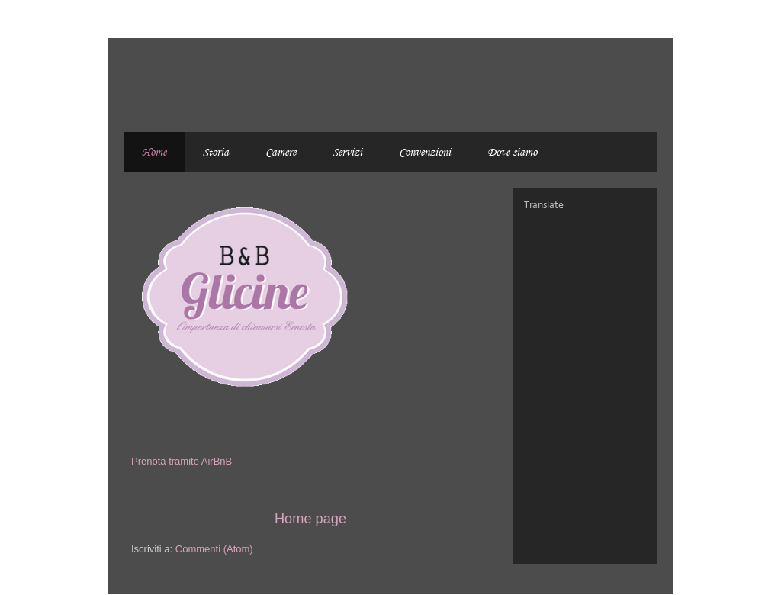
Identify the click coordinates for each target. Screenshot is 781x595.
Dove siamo (512, 152)
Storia (216, 152)
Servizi (347, 152)
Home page (310, 518)
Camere (280, 152)
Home (154, 152)
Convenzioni (425, 152)
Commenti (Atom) (214, 549)
